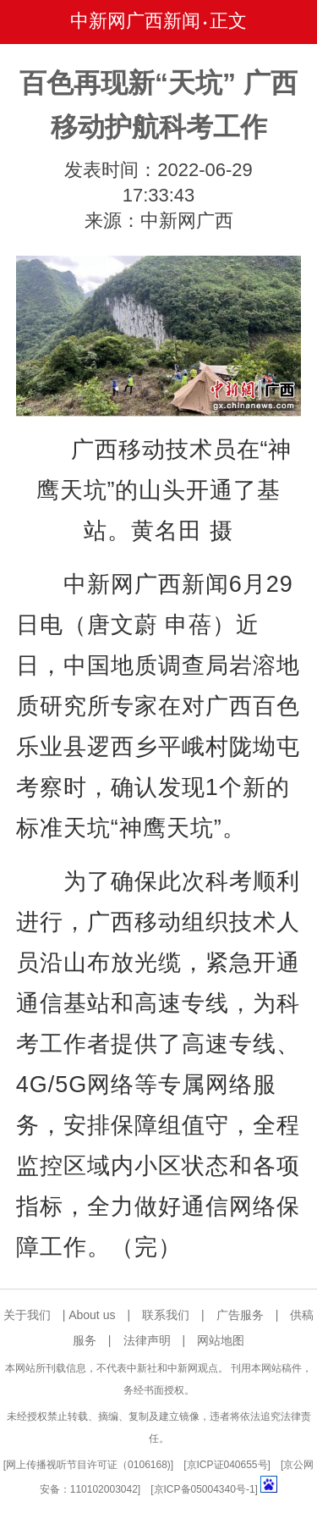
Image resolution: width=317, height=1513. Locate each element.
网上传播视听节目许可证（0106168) (88, 1465)
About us (91, 1315)
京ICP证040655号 (227, 1465)
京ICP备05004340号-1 (204, 1489)
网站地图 (220, 1340)
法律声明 (147, 1340)
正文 (228, 20)
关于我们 (27, 1315)
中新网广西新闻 (135, 20)
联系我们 (165, 1315)
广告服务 (240, 1315)
